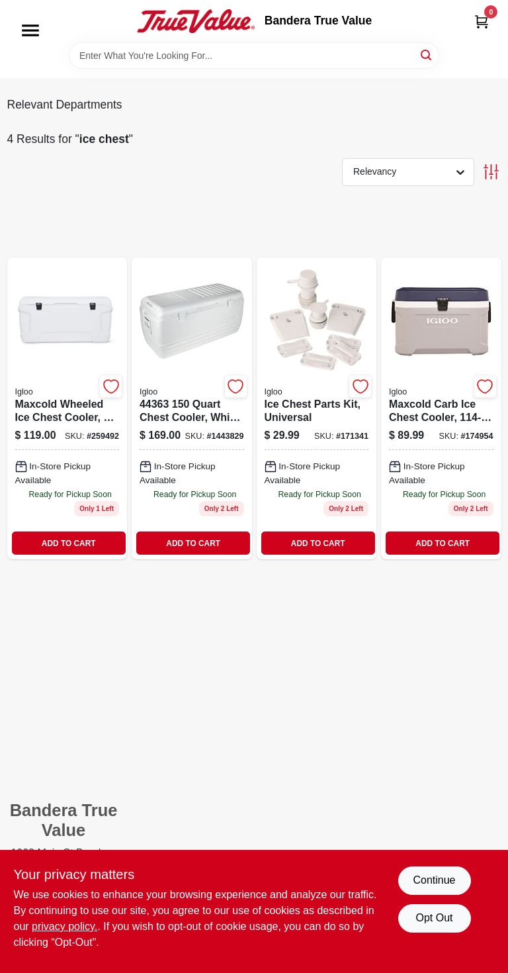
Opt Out (433, 917)
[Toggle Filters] (491, 171)
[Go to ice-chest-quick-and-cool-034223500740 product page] (192, 408)
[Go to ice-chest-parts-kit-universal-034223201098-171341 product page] (317, 408)
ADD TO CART (69, 543)
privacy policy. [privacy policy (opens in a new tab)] (64, 926)
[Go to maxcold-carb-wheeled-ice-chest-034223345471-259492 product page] (67, 408)
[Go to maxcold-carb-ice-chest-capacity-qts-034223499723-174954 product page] (441, 408)
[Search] (427, 55)
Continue (434, 880)
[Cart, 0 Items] (481, 21)
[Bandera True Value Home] (195, 21)
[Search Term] (254, 55)
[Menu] (30, 30)
